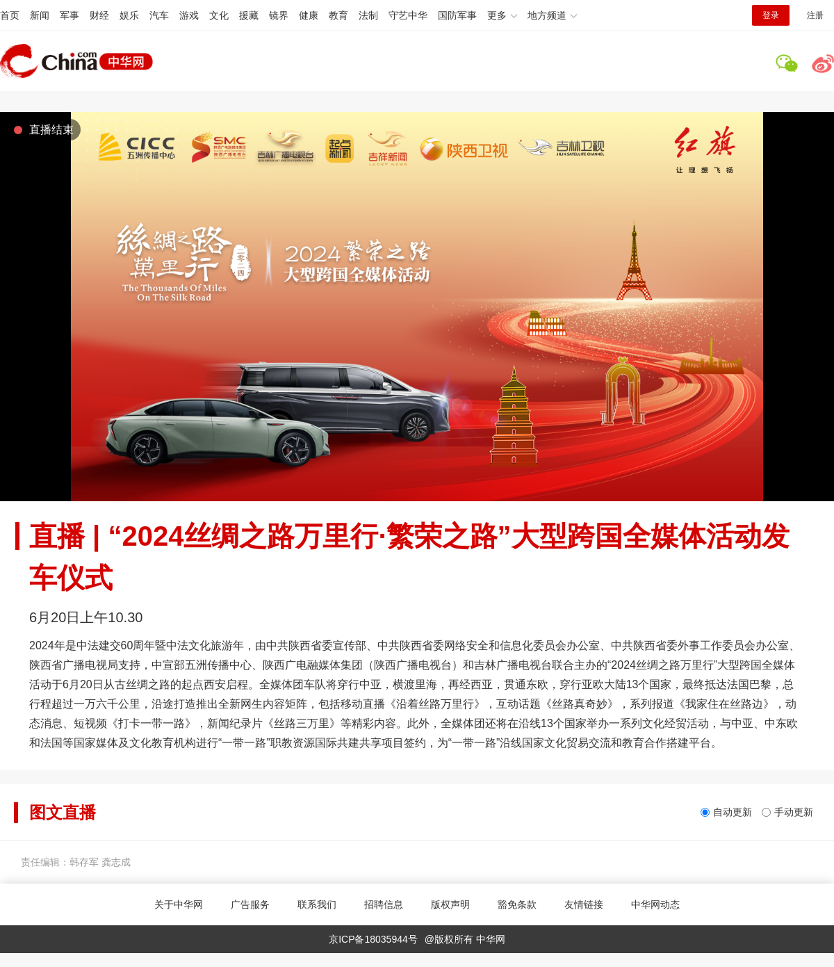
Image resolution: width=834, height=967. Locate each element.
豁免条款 (517, 904)
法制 (368, 15)
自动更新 (732, 812)
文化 (219, 15)
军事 (69, 15)
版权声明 (450, 904)
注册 (815, 15)
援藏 (249, 15)
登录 (770, 15)
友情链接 (583, 904)
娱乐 (129, 15)
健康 (308, 15)
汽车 (159, 15)
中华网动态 (655, 904)
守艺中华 (408, 15)
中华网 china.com (76, 61)
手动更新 (793, 812)
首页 (9, 15)
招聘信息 (383, 904)
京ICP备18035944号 (373, 939)
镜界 (278, 15)
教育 (338, 15)
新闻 (39, 15)
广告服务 (250, 904)
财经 (99, 15)
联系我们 (316, 904)
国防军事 (457, 15)
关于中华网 (178, 904)
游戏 (189, 15)
